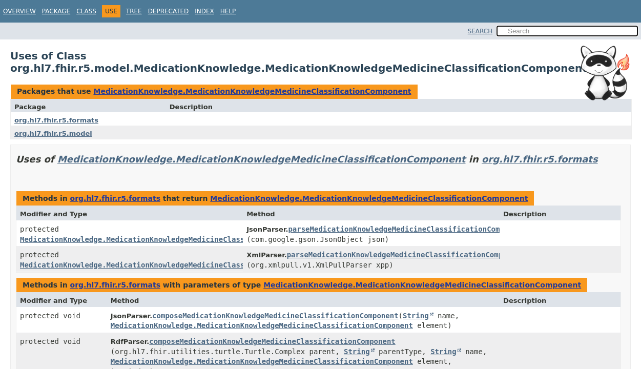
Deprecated (168, 11)
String (416, 316)
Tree (134, 11)
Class (86, 11)
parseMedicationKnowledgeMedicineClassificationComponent (407, 229)
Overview (19, 11)
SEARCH (480, 31)
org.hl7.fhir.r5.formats (56, 120)
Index (204, 11)
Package (56, 11)
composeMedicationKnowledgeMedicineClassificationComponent (275, 316)
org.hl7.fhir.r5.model (53, 133)
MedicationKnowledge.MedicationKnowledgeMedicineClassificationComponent (252, 91)
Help (228, 11)
